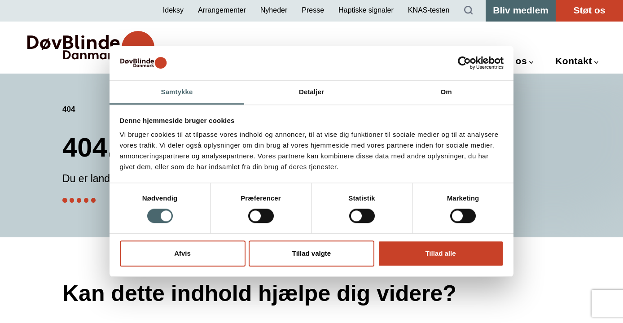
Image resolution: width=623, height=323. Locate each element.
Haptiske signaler (366, 10)
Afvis (182, 253)
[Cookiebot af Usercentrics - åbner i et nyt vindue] (464, 63)
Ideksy (173, 10)
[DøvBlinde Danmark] (90, 47)
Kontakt (573, 61)
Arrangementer (222, 10)
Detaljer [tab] (311, 92)
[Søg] (468, 11)
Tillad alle (440, 253)
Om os (511, 61)
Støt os (589, 10)
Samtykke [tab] (177, 92)
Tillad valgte (311, 253)
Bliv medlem (520, 10)
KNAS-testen (428, 10)
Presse (313, 10)
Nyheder (273, 10)
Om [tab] (446, 92)
